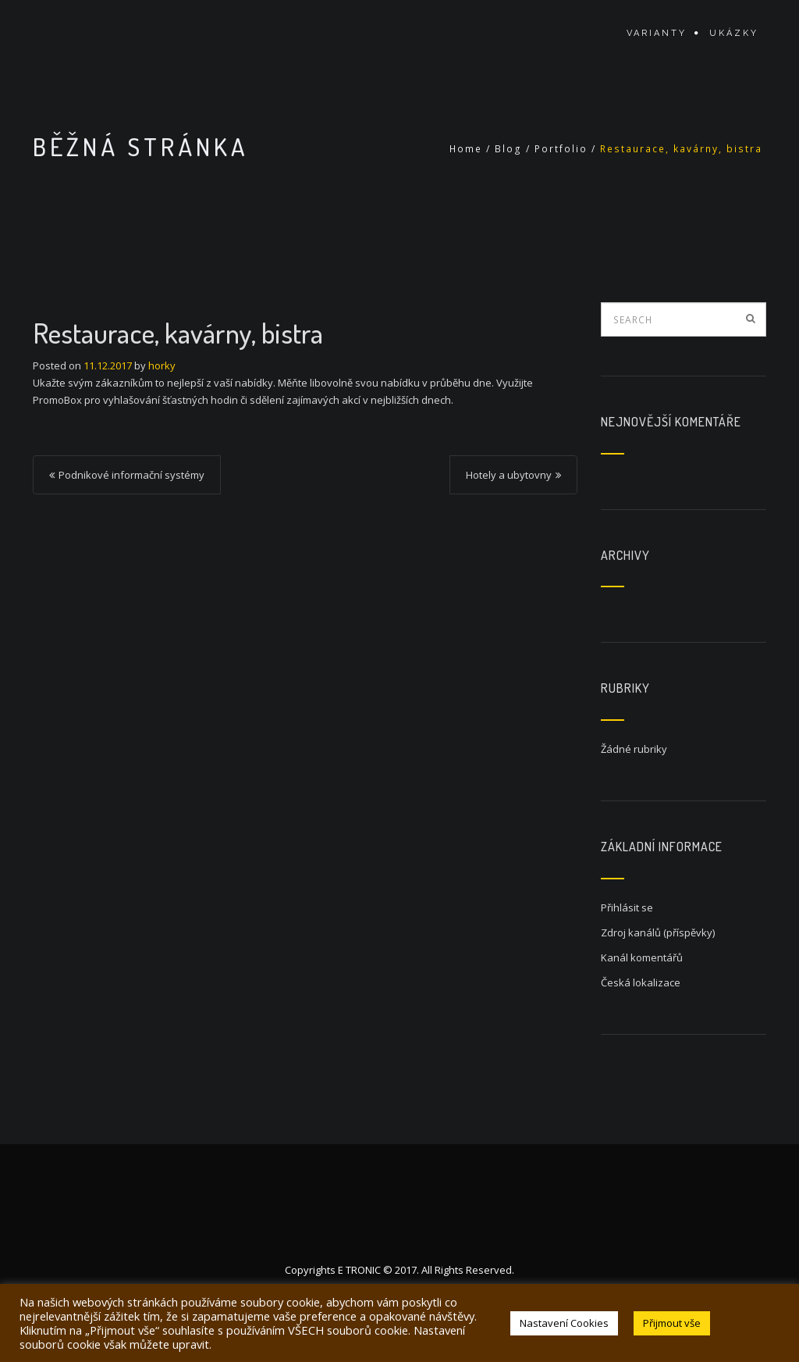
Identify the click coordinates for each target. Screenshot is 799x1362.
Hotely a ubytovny (509, 475)
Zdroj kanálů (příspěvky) (658, 932)
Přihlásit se (627, 907)
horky (162, 365)
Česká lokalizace (640, 982)
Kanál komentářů (642, 957)
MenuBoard (98, 33)
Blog (508, 148)
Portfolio (561, 148)
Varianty (657, 33)
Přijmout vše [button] (672, 1323)
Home (465, 148)
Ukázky (733, 33)
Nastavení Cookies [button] (564, 1323)
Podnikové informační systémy (131, 475)
